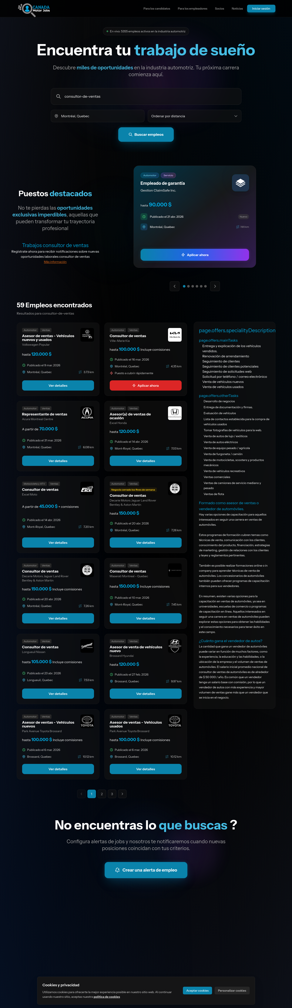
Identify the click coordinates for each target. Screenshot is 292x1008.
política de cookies (107, 997)
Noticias (237, 8)
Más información (55, 262)
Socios (219, 8)
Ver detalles (57, 385)
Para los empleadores (192, 8)
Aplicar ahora (145, 385)
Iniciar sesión (261, 8)
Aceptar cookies (197, 990)
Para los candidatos (157, 8)
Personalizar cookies (232, 990)
